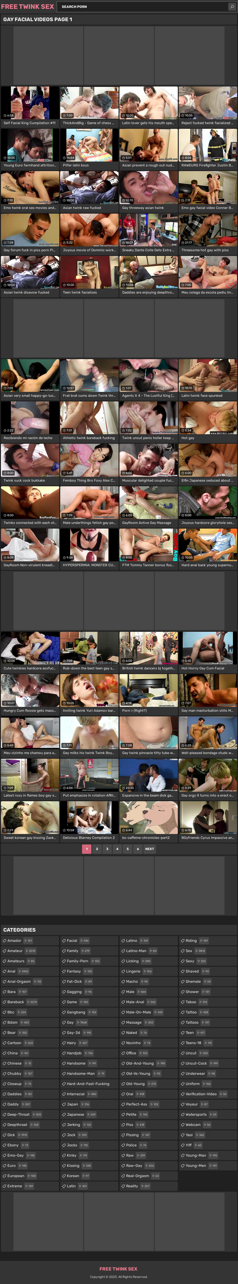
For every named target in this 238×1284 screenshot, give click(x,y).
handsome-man (86, 1073)
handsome (82, 1063)
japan (78, 1104)
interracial (82, 1094)
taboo (197, 1002)
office (137, 1053)
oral (135, 1094)
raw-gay (140, 1165)
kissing (79, 1165)
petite (137, 1114)
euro (17, 1165)
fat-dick (80, 981)
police (136, 1145)
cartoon (20, 1042)
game (78, 1002)
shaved (198, 971)
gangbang (82, 1012)
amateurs (21, 961)
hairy (77, 1042)
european (22, 1175)
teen (196, 1032)
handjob (80, 1053)
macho (137, 981)
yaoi (195, 1135)
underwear (201, 1073)
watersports (202, 1114)
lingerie (139, 971)
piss (135, 1124)
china (18, 1053)
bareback (22, 1002)
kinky (77, 1155)
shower (198, 991)
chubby (20, 1073)
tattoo (197, 1012)
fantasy (80, 971)
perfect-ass (142, 1104)
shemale (199, 981)
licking (139, 961)
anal (18, 971)
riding (197, 940)
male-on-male (145, 1012)
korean (78, 1175)
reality (138, 1186)
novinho (138, 1042)
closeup (19, 1083)
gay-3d (79, 1032)
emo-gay (21, 1155)
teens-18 (199, 1042)
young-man (202, 1155)
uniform (199, 1083)
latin (77, 1186)
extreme (20, 1186)
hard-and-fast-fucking (88, 1085)
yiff (194, 1145)
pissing (138, 1135)
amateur (21, 950)
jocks (78, 1145)
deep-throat (24, 1114)
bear (17, 1032)
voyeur (197, 1104)
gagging (80, 991)
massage (140, 1022)
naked (137, 1032)
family (79, 950)
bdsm (18, 1022)
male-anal (141, 1002)
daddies (20, 1094)
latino (137, 940)
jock (77, 1135)
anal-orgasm (24, 981)
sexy (196, 961)
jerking (79, 1124)
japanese (82, 1114)
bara (17, 991)
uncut (197, 1053)
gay (77, 1022)
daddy (19, 1104)
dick (17, 1135)
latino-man (142, 950)
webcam (199, 1124)
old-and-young (146, 1063)
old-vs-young (144, 1073)
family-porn (84, 961)
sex (196, 950)
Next (149, 849)
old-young (141, 1083)
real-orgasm (143, 1175)
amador (20, 940)
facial (78, 940)
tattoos (198, 1022)
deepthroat (23, 1124)
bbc (17, 1012)
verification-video (207, 1094)
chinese (19, 1063)
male (136, 991)
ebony (18, 1145)
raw (136, 1155)
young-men (202, 1165)
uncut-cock (202, 1063)
